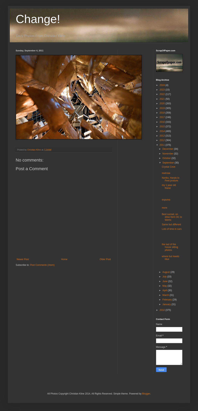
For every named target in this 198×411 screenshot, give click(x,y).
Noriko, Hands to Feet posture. (170, 179)
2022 (162, 94)
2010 (162, 310)
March (166, 295)
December (168, 149)
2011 (162, 145)
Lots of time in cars (172, 229)
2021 (162, 99)
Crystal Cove (168, 166)
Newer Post (23, 259)
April (165, 290)
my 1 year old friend (169, 186)
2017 (162, 117)
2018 (162, 112)
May (164, 285)
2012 (162, 140)
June (165, 281)
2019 (162, 108)
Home (64, 259)
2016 (162, 122)
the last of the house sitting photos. (170, 247)
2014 (162, 131)
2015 (162, 126)
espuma (166, 199)
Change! (38, 19)
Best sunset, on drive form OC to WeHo (172, 217)
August (166, 272)
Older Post (105, 259)
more (164, 207)
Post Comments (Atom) (42, 265)
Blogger (146, 393)
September (168, 162)
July (164, 276)
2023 (162, 89)
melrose (166, 173)
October (166, 158)
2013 (162, 135)
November (168, 153)
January (166, 304)
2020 (162, 103)
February (167, 299)
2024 (162, 85)
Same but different (171, 224)
